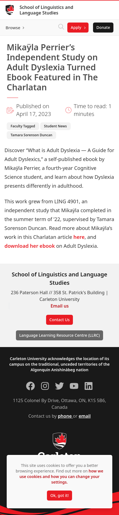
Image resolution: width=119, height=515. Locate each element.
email (84, 416)
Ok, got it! (59, 495)
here (79, 237)
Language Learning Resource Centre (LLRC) (59, 335)
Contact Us (59, 319)
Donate (103, 27)
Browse (13, 27)
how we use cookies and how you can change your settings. (61, 476)
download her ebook (29, 245)
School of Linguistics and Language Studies (46, 10)
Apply (76, 27)
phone (65, 416)
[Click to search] (61, 28)
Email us (60, 306)
